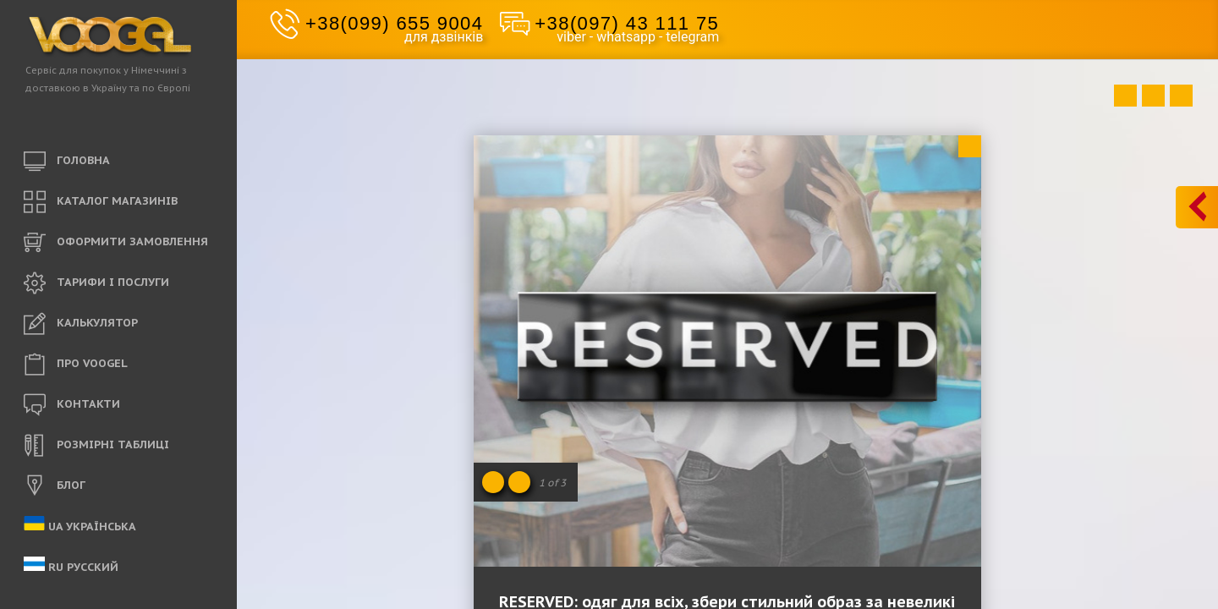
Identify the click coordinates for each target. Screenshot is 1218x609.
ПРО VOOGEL (76, 365)
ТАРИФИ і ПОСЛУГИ (96, 283)
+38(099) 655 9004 (394, 23)
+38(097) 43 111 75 (627, 23)
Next (1181, 96)
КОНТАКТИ (72, 405)
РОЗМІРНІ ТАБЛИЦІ (96, 446)
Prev (1125, 96)
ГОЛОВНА (67, 162)
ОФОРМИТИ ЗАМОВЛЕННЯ (116, 243)
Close (969, 146)
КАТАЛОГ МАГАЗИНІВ (101, 202)
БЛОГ (54, 486)
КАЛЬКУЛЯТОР (81, 324)
